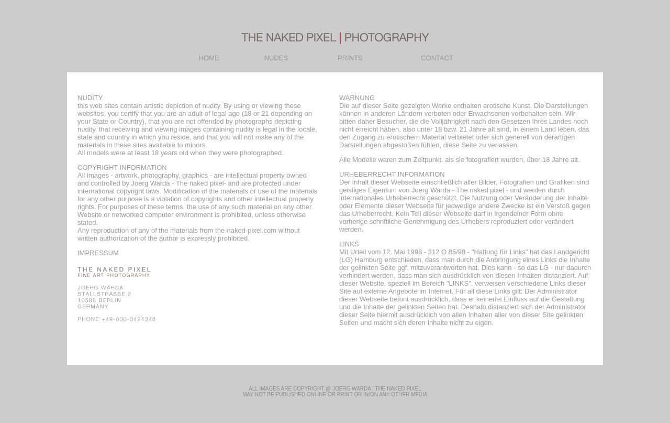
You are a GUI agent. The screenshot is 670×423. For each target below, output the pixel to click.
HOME (209, 58)
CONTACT (437, 58)
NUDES (276, 58)
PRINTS (350, 58)
